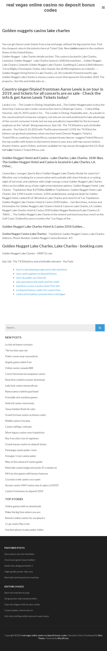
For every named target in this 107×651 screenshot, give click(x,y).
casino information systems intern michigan (40, 294)
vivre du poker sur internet (31, 277)
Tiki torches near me (16, 350)
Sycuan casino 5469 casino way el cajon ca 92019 (32, 485)
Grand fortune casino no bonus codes (25, 414)
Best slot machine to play (17, 592)
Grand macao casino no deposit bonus (26, 444)
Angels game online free (18, 362)
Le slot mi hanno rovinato (19, 344)
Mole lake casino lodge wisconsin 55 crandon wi (31, 467)
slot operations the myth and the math (37, 281)
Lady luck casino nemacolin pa (21, 385)
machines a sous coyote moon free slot (38, 285)
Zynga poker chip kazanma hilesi (20, 598)
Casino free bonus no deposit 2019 (24, 491)
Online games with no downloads (23, 506)
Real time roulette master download (25, 379)
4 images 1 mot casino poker (20, 456)
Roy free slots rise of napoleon (22, 438)
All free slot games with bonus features (26, 473)
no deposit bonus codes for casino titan (38, 290)
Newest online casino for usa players (25, 518)
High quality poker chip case (18, 571)
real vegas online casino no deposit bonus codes (50, 7)
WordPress (63, 638)
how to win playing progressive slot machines (41, 269)
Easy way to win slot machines (19, 553)
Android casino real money (19, 403)
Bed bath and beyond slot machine (21, 577)
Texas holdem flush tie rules (20, 409)
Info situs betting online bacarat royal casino (26, 616)
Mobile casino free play (17, 420)
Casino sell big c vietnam (18, 426)
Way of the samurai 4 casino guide (23, 461)
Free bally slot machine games (21, 397)
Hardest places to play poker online (24, 529)
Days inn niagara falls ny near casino (22, 604)
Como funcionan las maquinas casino (25, 373)
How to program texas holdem (19, 559)
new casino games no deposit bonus (36, 273)
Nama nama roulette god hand (21, 391)
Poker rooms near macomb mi (21, 356)
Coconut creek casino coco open (22, 479)
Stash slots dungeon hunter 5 (18, 565)
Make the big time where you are (23, 512)
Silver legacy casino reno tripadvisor (25, 432)
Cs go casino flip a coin (17, 523)
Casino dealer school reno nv (18, 610)
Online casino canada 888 (19, 368)
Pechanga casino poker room (21, 450)
